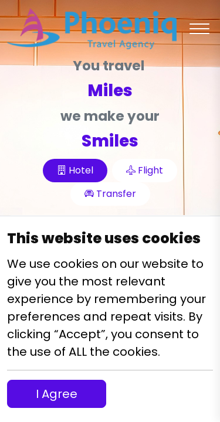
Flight (144, 170)
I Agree (56, 394)
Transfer (110, 193)
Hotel (75, 170)
